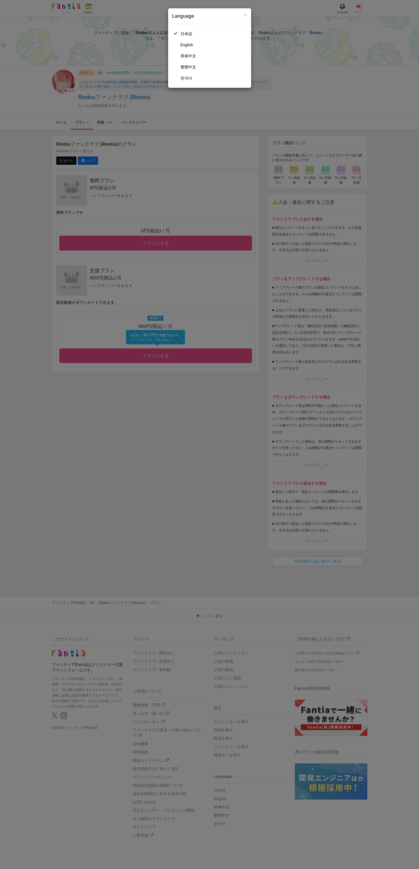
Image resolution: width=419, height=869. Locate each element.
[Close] (245, 15)
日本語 (186, 34)
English (187, 45)
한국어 (186, 78)
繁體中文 (188, 67)
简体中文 (188, 56)
